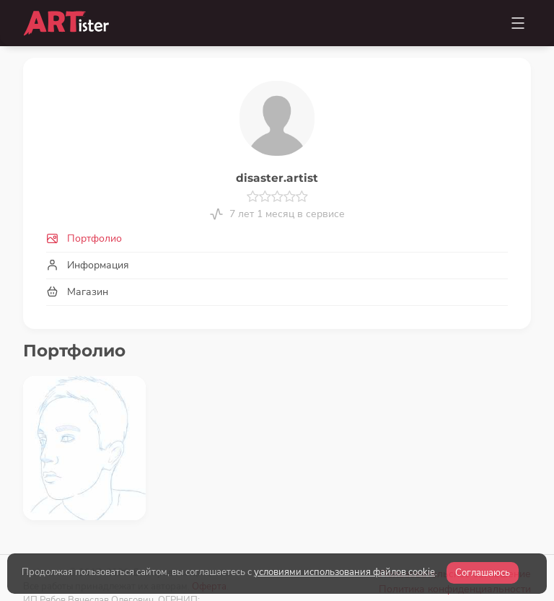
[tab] (277, 238)
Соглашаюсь (482, 572)
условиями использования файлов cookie (344, 572)
